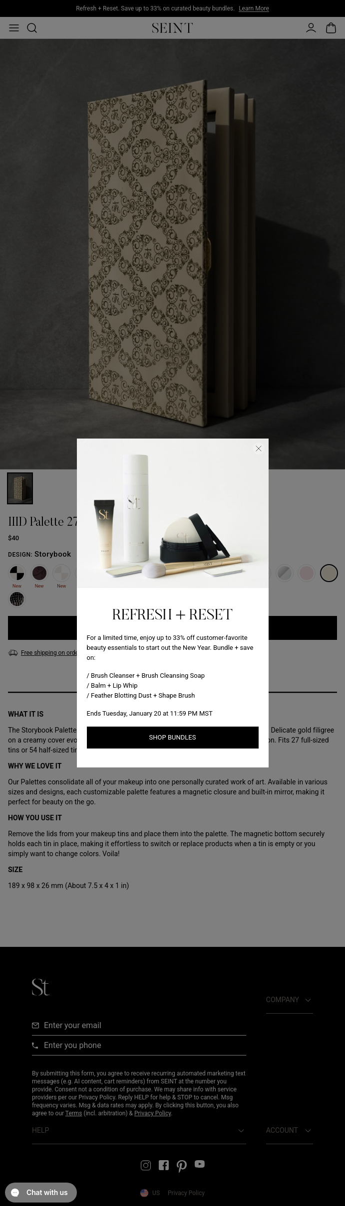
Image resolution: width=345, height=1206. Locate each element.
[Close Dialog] (259, 448)
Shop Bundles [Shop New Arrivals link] (172, 737)
